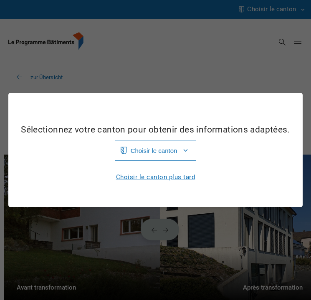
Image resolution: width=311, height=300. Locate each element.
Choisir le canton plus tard (155, 177)
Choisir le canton (154, 150)
